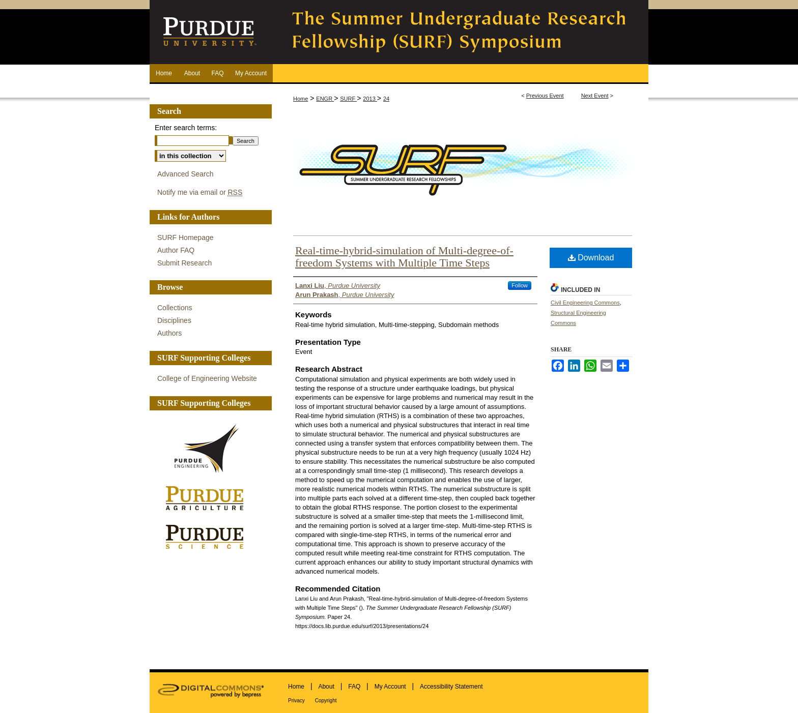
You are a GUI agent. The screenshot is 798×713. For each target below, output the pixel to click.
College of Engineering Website (207, 378)
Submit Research (184, 263)
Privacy (296, 700)
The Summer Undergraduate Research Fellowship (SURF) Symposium (460, 32)
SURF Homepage (185, 237)
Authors (169, 333)
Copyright (326, 700)
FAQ (354, 686)
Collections (174, 308)
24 (386, 99)
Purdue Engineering (208, 449)
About (326, 686)
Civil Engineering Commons (585, 303)
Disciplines (174, 320)
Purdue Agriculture (208, 499)
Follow (519, 285)
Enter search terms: (186, 128)
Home (300, 99)
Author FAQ (175, 250)
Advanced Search (185, 174)
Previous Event (545, 96)
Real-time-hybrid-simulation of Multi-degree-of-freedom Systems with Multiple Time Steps (404, 256)
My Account (390, 686)
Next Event (595, 96)
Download (591, 257)
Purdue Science (208, 536)
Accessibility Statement (451, 686)
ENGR (325, 99)
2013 (370, 99)
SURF (348, 99)
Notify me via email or (199, 192)
